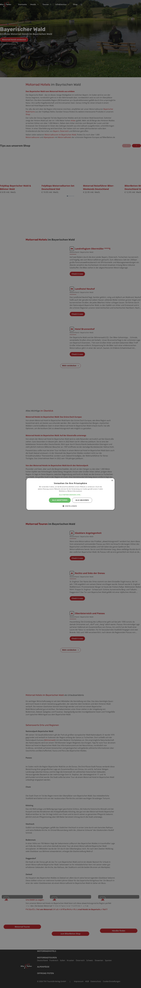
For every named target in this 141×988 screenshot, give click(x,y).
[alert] (70, 494)
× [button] (112, 480)
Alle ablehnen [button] (82, 500)
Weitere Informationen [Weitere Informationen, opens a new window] (74, 491)
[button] (70, 495)
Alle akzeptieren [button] (59, 500)
